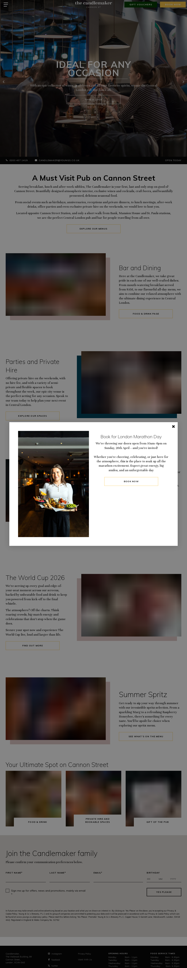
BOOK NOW (131, 481)
